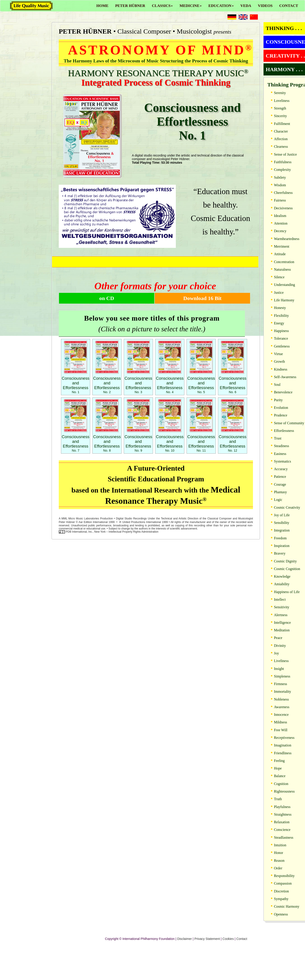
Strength (280, 108)
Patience (280, 476)
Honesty (280, 308)
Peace (278, 638)
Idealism (280, 216)
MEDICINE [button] (190, 6)
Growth (279, 361)
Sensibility (281, 523)
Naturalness (282, 269)
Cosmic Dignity (285, 561)
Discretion (281, 891)
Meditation (282, 630)
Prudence (280, 415)
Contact (241, 939)
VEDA (245, 6)
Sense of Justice (285, 154)
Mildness (280, 722)
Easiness (280, 454)
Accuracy (281, 469)
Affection (281, 139)
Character (281, 131)
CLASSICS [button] (162, 6)
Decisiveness (283, 208)
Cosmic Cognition (287, 569)
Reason (279, 860)
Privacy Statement (207, 939)
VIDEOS (265, 6)
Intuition (280, 845)
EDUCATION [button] (221, 6)
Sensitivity (281, 607)
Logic (278, 500)
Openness (281, 914)
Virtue (278, 354)
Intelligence (282, 622)
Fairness (280, 200)
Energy (279, 323)
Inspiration (281, 546)
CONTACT (288, 6)
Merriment (281, 246)
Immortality (282, 691)
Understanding (284, 285)
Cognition (281, 784)
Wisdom (280, 185)
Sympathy (281, 899)
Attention (280, 223)
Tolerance (281, 338)
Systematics (282, 461)
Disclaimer (184, 939)
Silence (279, 277)
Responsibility (284, 876)
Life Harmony (284, 300)
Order (278, 868)
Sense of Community (289, 423)
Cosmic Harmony (286, 906)
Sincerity (280, 116)
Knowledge (282, 576)
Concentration (284, 262)
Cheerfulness (283, 193)
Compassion (283, 883)
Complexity (282, 170)
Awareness (281, 707)
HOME (102, 6)
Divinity (280, 645)
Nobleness (281, 699)
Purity (278, 400)
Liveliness (281, 661)
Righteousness (284, 791)
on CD (106, 298)
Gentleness (282, 346)
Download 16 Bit (202, 298)
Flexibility (281, 315)
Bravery (279, 553)
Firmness (280, 684)
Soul (277, 384)
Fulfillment (282, 124)
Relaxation (281, 822)
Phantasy (280, 492)
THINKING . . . (284, 28)
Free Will (280, 730)
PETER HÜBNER (130, 6)
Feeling (279, 761)
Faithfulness (282, 162)
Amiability (281, 584)
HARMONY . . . (284, 69)
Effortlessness (284, 431)
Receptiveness (284, 738)
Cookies (228, 939)
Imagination (282, 745)
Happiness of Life (287, 592)
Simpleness (282, 676)
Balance (279, 776)
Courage (280, 484)
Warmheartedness (286, 239)
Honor (278, 853)
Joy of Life (282, 515)
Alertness (280, 615)
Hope (278, 768)
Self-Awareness (285, 377)
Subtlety (280, 177)
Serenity (280, 93)
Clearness (281, 146)
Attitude (279, 254)
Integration (282, 530)
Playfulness (282, 807)
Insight (279, 669)
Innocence (281, 714)
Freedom (280, 538)
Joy (276, 653)
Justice (279, 292)
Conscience (282, 830)
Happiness (281, 331)
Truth (278, 799)
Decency (280, 231)
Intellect (279, 599)
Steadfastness (283, 837)
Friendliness (282, 753)
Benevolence (283, 392)
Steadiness (281, 446)
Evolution (281, 407)
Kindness (280, 369)
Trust (277, 438)
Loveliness (281, 101)
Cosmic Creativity (287, 507)
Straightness (282, 814)
